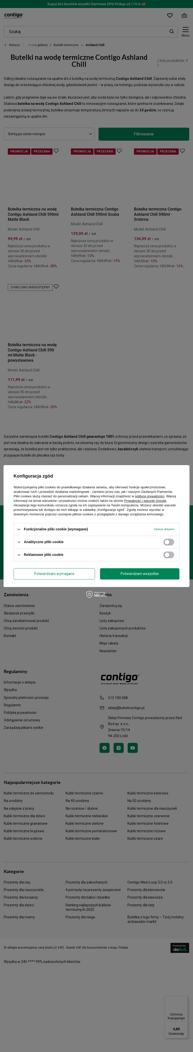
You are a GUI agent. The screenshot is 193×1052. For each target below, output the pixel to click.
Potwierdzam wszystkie (140, 574)
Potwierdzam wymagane (54, 574)
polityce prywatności (149, 496)
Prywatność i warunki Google (145, 501)
